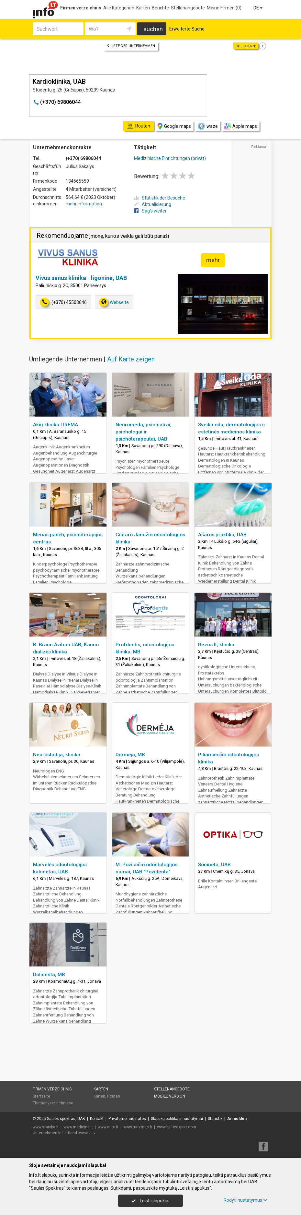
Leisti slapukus (150, 1200)
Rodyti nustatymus (246, 1200)
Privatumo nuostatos (127, 1118)
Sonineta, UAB (214, 865)
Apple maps (240, 126)
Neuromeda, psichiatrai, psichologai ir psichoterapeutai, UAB (144, 432)
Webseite (114, 302)
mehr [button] (213, 260)
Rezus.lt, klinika (216, 645)
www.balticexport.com (176, 1127)
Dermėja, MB (130, 755)
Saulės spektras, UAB (66, 1118)
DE (258, 7)
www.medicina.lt (78, 1127)
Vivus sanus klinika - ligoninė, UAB (81, 277)
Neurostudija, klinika (56, 755)
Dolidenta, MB (49, 975)
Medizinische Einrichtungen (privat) (170, 158)
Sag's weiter (150, 210)
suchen (153, 29)
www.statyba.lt (46, 1127)
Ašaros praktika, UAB (222, 535)
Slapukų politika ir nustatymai (177, 1118)
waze (207, 126)
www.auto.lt (108, 1127)
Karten (143, 7)
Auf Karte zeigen (131, 359)
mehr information (84, 203)
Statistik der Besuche (159, 197)
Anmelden (237, 1118)
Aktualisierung (152, 204)
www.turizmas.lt (137, 1127)
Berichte (160, 7)
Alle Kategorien (118, 7)
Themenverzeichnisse (53, 1103)
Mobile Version (169, 1096)
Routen (113, 1096)
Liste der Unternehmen (131, 46)
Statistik (215, 1118)
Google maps (174, 126)
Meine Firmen (224, 7)
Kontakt (97, 1118)
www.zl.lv (87, 1133)
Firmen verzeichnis (80, 7)
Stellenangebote (188, 7)
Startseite (41, 1096)
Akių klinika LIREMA (55, 425)
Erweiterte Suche (187, 28)
